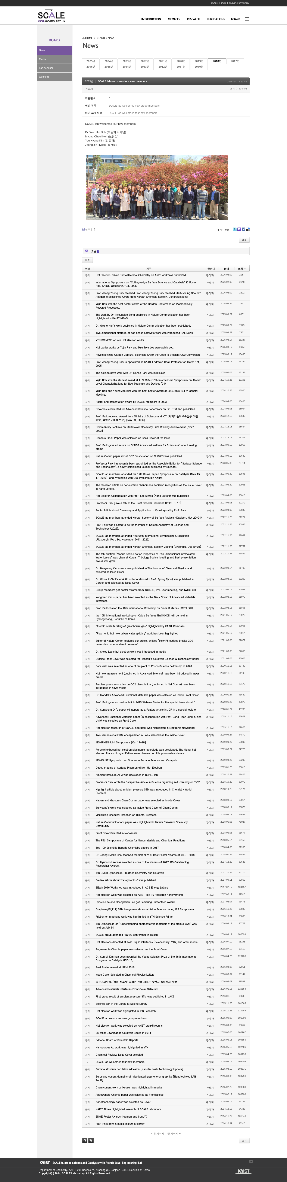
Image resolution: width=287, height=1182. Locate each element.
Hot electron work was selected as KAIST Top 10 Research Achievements (140, 894)
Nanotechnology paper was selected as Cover (123, 1102)
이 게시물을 (223, 229)
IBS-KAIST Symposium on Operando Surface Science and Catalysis (136, 760)
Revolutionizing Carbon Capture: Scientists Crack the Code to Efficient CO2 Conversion (148, 354)
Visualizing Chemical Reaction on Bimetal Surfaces (126, 815)
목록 (244, 240)
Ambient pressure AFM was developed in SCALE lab (127, 775)
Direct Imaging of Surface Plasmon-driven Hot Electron (129, 767)
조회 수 (242, 268)
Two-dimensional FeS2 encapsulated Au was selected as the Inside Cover (140, 735)
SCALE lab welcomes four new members (122, 81)
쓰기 (244, 1140)
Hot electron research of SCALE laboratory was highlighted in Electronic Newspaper (145, 727)
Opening (44, 76)
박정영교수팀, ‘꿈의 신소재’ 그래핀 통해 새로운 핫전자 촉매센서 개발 (136, 982)
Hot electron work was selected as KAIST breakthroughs (129, 1025)
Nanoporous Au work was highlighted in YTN (122, 1047)
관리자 (89, 89)
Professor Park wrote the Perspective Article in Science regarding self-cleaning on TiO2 (148, 782)
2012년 (163, 67)
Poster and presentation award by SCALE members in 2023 (131, 401)
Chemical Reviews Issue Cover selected (119, 1054)
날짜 (226, 268)
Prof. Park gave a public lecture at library (120, 1123)
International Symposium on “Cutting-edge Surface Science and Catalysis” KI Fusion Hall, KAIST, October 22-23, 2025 (146, 284)
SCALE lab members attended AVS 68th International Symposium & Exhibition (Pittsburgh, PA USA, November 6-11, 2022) (142, 537)
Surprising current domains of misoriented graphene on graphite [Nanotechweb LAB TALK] (146, 1078)
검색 (84, 1140)
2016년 (91, 67)
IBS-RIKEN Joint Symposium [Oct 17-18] (121, 742)
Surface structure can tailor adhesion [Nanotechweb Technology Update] (139, 1069)
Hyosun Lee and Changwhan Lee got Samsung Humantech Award (135, 902)
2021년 (163, 61)
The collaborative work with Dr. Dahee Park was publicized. (131, 373)
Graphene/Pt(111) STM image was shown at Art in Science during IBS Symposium (145, 909)
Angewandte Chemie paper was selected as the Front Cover (131, 949)
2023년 (126, 61)
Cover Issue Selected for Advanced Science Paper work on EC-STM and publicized (145, 409)
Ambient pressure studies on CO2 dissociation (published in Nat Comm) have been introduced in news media (145, 686)
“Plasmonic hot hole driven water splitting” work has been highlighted (137, 633)
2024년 (108, 61)
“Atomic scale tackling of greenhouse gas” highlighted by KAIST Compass (140, 626)
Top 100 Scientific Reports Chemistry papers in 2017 (127, 847)
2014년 (126, 67)
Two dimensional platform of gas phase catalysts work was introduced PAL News (144, 333)
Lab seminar (46, 68)
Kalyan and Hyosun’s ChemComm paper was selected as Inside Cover (138, 800)
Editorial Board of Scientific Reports (117, 1040)
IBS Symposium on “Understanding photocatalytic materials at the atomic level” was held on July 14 (146, 925)
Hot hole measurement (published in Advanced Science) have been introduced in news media (147, 675)
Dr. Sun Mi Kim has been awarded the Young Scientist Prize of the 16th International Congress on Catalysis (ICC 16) (146, 958)
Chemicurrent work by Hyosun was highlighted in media (129, 1087)
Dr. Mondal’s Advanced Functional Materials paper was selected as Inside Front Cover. (148, 695)
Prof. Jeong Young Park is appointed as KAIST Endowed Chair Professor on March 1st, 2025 (148, 363)
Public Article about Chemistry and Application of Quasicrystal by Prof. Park (141, 510)
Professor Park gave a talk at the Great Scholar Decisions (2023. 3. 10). (139, 503)
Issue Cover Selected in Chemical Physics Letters (125, 974)
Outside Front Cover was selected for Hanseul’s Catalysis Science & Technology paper (147, 659)
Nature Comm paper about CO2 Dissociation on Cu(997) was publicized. (139, 456)
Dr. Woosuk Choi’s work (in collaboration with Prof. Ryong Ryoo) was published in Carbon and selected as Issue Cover (145, 581)
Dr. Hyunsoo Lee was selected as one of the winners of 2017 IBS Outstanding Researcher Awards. (142, 864)
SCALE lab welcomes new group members (121, 1018)
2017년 (235, 61)
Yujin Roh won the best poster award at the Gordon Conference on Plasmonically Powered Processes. (144, 305)
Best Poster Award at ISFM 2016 (115, 967)
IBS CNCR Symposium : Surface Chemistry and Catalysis (130, 873)
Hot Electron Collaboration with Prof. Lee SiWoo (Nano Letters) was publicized (142, 495)
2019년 (199, 61)
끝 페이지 (174, 1133)
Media (42, 59)
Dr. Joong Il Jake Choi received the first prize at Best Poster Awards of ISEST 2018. (146, 855)
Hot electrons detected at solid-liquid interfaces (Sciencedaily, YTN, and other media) (147, 942)
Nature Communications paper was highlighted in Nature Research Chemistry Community (142, 824)
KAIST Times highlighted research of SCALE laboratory (128, 1109)
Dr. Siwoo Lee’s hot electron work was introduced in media (131, 651)
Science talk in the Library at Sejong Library (121, 1003)
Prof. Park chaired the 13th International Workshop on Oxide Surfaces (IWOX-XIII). (145, 608)
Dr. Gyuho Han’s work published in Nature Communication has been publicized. (143, 325)
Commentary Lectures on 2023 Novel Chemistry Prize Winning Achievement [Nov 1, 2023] (146, 428)
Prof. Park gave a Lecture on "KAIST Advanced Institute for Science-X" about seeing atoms (146, 447)
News (42, 50)
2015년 (108, 67)
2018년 (217, 61)
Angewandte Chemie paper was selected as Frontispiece (129, 1094)
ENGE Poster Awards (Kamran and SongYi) (121, 1116)
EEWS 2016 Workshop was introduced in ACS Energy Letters (132, 887)
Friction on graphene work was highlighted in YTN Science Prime (134, 916)
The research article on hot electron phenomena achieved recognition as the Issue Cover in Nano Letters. (149, 486)
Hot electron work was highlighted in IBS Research (126, 1011)
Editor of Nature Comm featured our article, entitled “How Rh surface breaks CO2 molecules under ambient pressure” (144, 642)
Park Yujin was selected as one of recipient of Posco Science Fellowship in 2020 (144, 666)
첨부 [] (90, 229)
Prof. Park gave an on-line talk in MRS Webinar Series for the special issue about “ (145, 702)
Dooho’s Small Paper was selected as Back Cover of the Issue (133, 438)
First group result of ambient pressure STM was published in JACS (135, 996)
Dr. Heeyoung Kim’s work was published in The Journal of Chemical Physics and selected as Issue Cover (144, 570)
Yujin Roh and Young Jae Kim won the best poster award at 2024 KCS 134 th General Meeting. (147, 392)
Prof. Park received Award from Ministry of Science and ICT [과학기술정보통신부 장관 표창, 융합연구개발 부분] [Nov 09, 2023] (147, 418)
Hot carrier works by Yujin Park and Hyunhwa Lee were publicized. (135, 347)
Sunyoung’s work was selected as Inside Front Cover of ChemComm (137, 807)
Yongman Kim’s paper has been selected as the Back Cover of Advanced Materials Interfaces (145, 599)
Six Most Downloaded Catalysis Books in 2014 (123, 1033)
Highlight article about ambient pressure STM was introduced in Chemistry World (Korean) (143, 791)
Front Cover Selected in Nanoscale (116, 833)
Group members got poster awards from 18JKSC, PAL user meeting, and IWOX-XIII (146, 590)
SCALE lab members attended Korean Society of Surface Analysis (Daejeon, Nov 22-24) (149, 517)
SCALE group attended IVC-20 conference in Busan (127, 934)
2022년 (145, 61)
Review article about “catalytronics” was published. (126, 880)
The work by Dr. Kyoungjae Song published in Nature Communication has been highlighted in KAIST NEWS (143, 316)
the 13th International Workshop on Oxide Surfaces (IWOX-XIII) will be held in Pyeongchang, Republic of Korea (142, 617)
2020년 (181, 61)
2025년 (91, 61)
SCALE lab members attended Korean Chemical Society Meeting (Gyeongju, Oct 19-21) (148, 546)
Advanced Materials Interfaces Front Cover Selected (126, 989)
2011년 (181, 67)
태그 (91, 1140)
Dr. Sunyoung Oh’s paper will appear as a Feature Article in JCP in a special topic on (146, 709)
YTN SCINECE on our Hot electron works (120, 340)
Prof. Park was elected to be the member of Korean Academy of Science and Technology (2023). (142, 526)
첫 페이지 (157, 1133)
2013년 (145, 67)
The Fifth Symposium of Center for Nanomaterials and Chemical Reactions (140, 840)
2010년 (199, 67)
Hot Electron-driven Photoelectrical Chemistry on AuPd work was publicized (141, 275)
